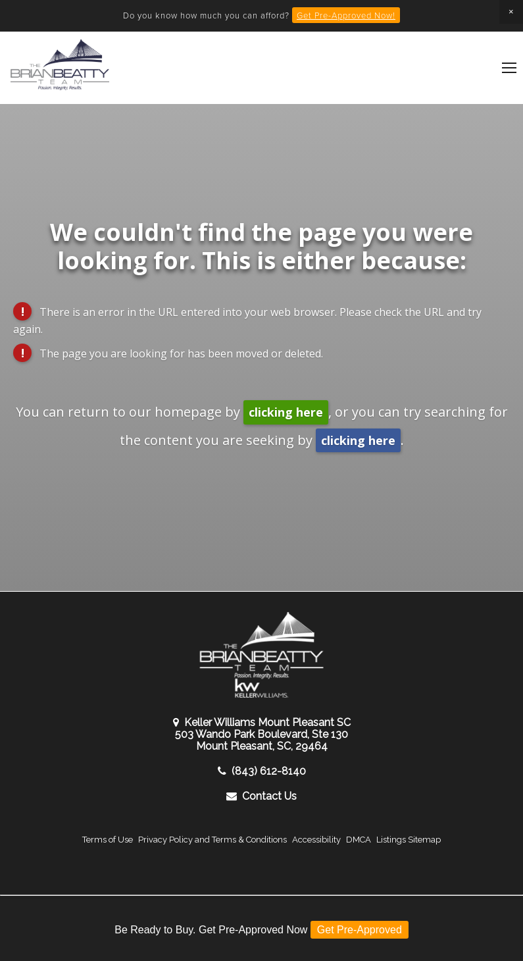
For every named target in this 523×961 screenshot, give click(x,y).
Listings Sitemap (408, 839)
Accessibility (316, 839)
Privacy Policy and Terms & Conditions (212, 839)
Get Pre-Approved (359, 929)
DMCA (358, 839)
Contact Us (261, 796)
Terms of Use (107, 839)
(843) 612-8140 (262, 771)
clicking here (286, 412)
